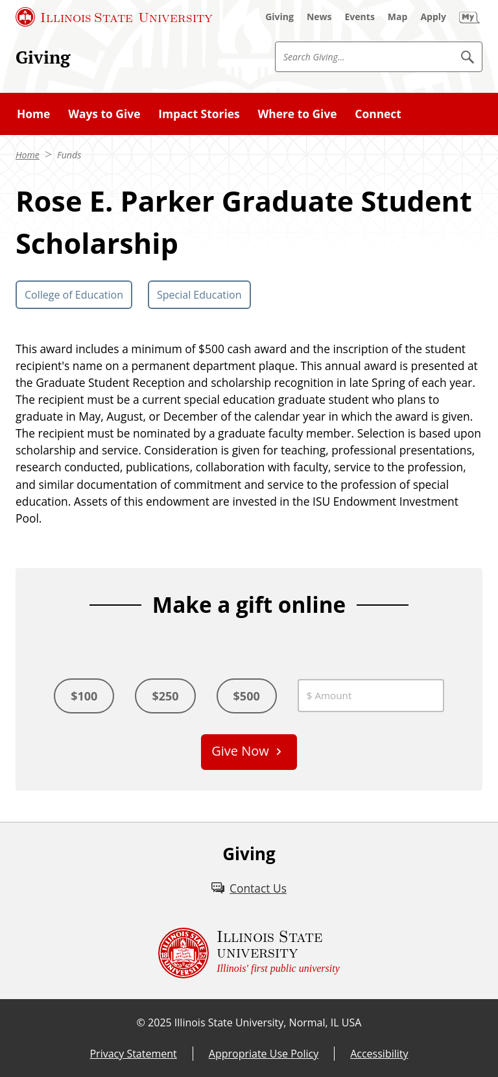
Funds (69, 155)
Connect (378, 113)
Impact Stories (198, 113)
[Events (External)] (359, 17)
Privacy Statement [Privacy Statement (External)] (132, 1053)
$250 (165, 696)
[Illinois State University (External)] (114, 17)
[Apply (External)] (433, 17)
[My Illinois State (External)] (469, 17)
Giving (43, 57)
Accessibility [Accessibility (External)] (379, 1053)
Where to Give (297, 113)
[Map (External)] (397, 17)
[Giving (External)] (279, 17)
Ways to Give (104, 113)
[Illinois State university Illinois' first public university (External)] (249, 953)
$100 (84, 696)
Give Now (240, 751)
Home (33, 113)
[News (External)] (319, 17)
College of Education (74, 295)
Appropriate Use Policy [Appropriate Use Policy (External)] (263, 1053)
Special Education (199, 295)
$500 (246, 696)
